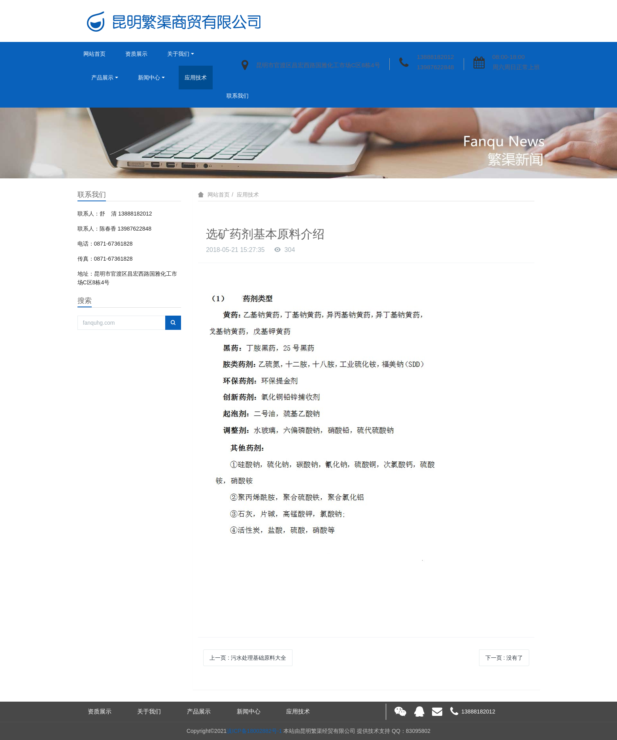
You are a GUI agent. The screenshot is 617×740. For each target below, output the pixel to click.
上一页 (247, 658)
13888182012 (435, 56)
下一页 (504, 658)
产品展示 (102, 77)
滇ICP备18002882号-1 (254, 731)
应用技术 (196, 77)
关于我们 (178, 54)
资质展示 (136, 54)
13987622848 (435, 67)
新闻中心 (149, 77)
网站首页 (94, 54)
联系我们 (237, 96)
